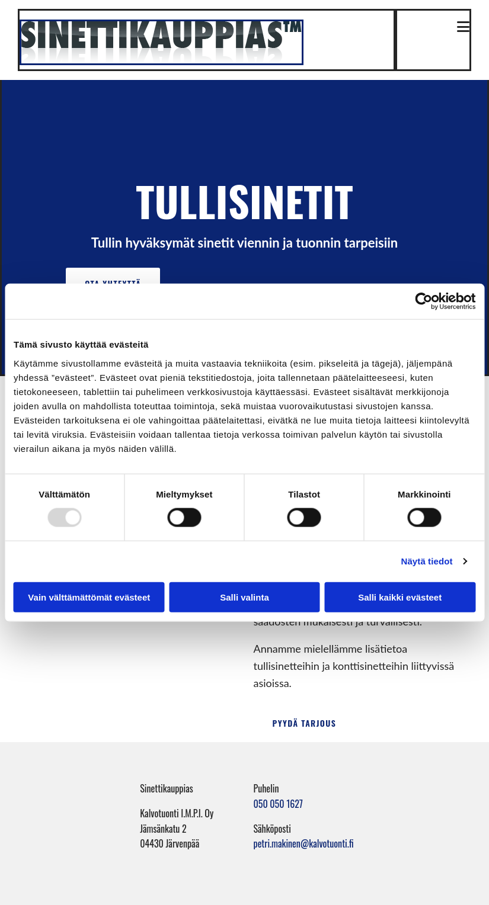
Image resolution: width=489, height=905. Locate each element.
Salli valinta (244, 597)
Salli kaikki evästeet (400, 597)
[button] (437, 28)
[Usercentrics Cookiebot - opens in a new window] (423, 301)
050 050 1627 (278, 804)
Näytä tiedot (427, 561)
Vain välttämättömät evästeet (89, 597)
